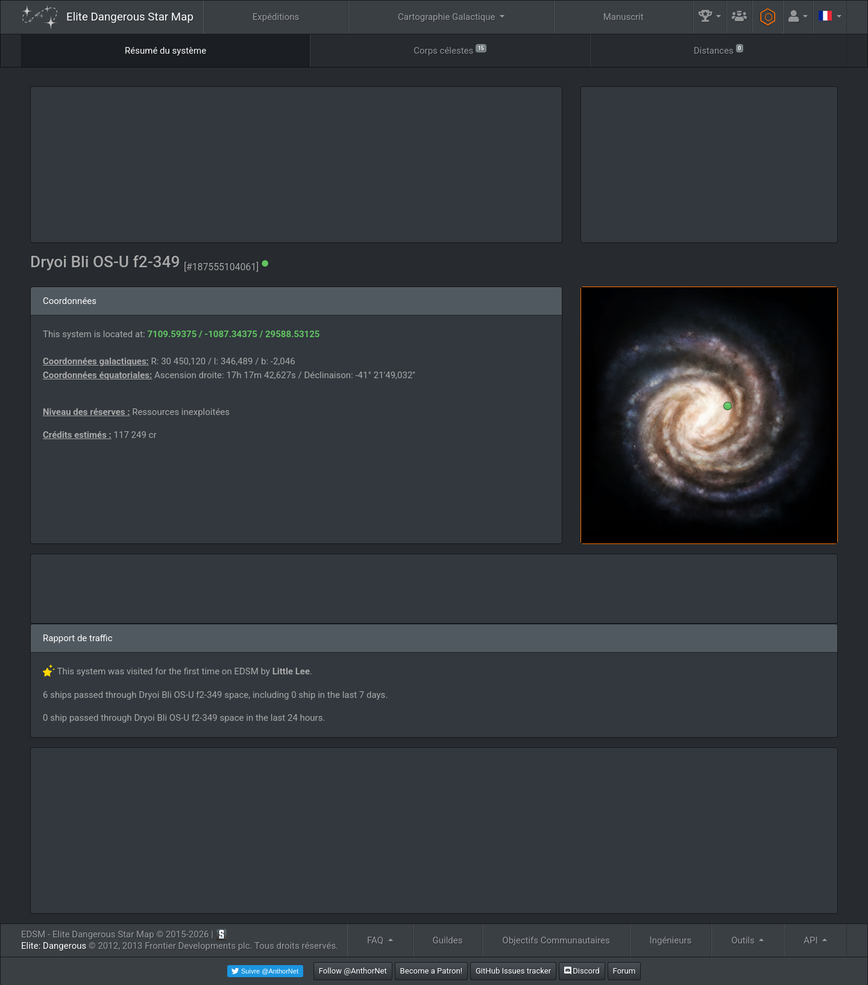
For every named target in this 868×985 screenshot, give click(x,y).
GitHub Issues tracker (513, 970)
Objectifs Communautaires (555, 940)
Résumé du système (165, 50)
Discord (582, 970)
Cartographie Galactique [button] (447, 16)
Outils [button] (743, 940)
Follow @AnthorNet (353, 970)
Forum (624, 970)
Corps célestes (450, 49)
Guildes (448, 940)
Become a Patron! (431, 970)
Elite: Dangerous (53, 945)
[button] (710, 17)
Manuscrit (623, 16)
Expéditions (276, 16)
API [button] (812, 940)
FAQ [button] (376, 940)
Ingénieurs (671, 940)
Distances (718, 49)
